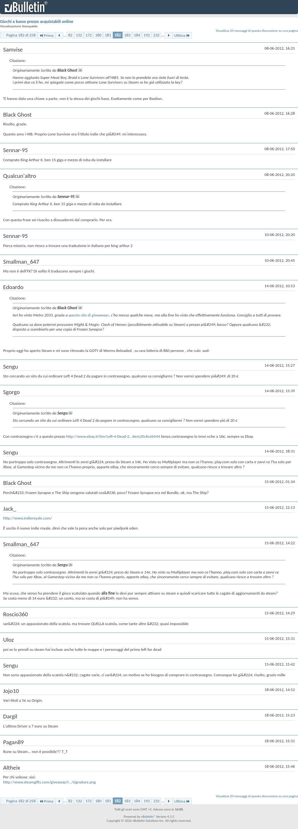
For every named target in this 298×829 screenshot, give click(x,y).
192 (146, 35)
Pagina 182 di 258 (21, 35)
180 (98, 35)
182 (118, 35)
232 (156, 35)
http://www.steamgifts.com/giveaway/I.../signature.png (49, 782)
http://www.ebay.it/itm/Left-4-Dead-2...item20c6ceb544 (113, 436)
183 (127, 35)
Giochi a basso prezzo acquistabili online (36, 21)
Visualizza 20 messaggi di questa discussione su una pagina (257, 31)
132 (79, 35)
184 (137, 35)
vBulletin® (148, 817)
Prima (46, 35)
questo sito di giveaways (89, 315)
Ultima (182, 35)
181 (108, 35)
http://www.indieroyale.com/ (27, 518)
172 (89, 35)
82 (70, 35)
